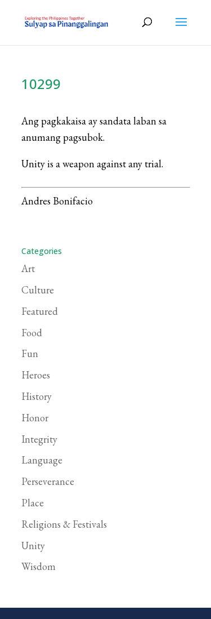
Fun (29, 353)
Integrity (39, 439)
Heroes (35, 374)
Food (31, 332)
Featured (39, 311)
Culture (37, 289)
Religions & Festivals (64, 524)
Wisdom (38, 566)
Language (41, 459)
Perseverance (47, 481)
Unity (33, 545)
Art (28, 268)
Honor (34, 417)
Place (32, 502)
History (36, 396)
